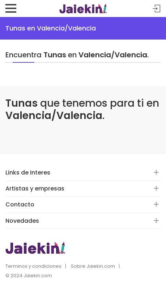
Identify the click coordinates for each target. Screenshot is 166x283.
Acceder (157, 9)
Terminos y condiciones (33, 266)
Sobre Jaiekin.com (93, 266)
